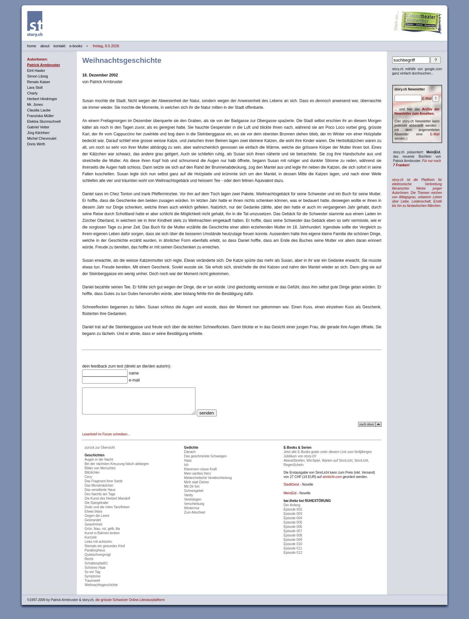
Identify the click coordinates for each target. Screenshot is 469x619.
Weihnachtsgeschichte (101, 590)
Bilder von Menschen (99, 473)
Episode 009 (293, 544)
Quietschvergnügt (97, 559)
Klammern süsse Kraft (200, 474)
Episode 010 (293, 549)
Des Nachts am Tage (99, 499)
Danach (189, 457)
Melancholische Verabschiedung (208, 483)
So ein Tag (92, 577)
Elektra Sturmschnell (43, 121)
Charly (32, 93)
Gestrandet (92, 525)
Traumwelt (92, 585)
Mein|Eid (290, 498)
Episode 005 (293, 527)
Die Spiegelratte (96, 508)
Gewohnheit (93, 529)
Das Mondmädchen (98, 490)
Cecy (88, 482)
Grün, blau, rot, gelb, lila (102, 534)
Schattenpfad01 (96, 568)
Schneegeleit (193, 496)
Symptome (92, 581)
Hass (188, 465)
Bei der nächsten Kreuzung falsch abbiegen (116, 469)
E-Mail (434, 134)
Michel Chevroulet (41, 138)
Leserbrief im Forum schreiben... (106, 439)
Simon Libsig (37, 76)
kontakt (59, 46)
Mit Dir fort (191, 491)
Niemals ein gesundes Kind (104, 551)
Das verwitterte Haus (99, 495)
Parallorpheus (94, 555)
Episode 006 (293, 532)
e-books (75, 46)
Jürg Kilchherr (38, 133)
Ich (186, 470)
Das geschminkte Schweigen (205, 461)
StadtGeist (291, 489)
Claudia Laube (39, 110)
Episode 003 (293, 519)
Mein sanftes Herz (197, 478)
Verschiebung (194, 509)
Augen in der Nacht (98, 464)
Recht (88, 564)
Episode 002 (293, 514)
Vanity (188, 500)
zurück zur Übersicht (99, 452)
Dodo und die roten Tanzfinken (106, 512)
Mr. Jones (35, 104)
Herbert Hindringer (42, 99)
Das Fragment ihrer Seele (103, 486)
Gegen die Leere (96, 521)
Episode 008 (293, 540)
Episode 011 (293, 553)
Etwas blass (93, 516)
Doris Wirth (36, 144)
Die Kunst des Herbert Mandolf (107, 503)
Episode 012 (293, 557)
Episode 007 (293, 536)
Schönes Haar (94, 572)
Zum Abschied (194, 517)
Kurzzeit (90, 542)
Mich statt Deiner (196, 487)
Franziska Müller (40, 116)
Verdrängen (192, 504)
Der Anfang (292, 510)
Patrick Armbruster (43, 65)
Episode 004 (293, 523)
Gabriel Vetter (38, 127)
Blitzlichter (92, 477)
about (45, 46)
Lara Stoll (34, 87)
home (31, 46)
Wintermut (191, 513)
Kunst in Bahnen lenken (102, 538)
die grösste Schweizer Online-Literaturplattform (130, 605)
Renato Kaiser (38, 82)
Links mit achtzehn (98, 546)
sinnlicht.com (332, 482)
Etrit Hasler (36, 71)
